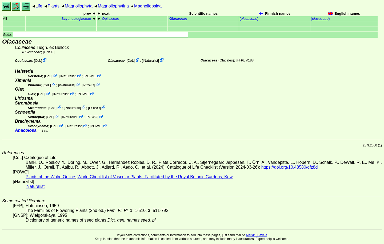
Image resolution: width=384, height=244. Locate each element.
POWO (90, 76)
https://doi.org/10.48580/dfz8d (289, 167)
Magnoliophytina (113, 6)
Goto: (95, 35)
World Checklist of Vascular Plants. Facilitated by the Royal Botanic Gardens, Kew (155, 177)
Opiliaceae (110, 19)
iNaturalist (150, 61)
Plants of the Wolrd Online (50, 177)
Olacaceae (178, 19)
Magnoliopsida (148, 6)
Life (38, 6)
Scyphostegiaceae (76, 19)
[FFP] (240, 60)
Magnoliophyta (79, 6)
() (248, 19)
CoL (38, 61)
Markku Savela (256, 235)
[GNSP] (48, 52)
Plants (53, 6)
